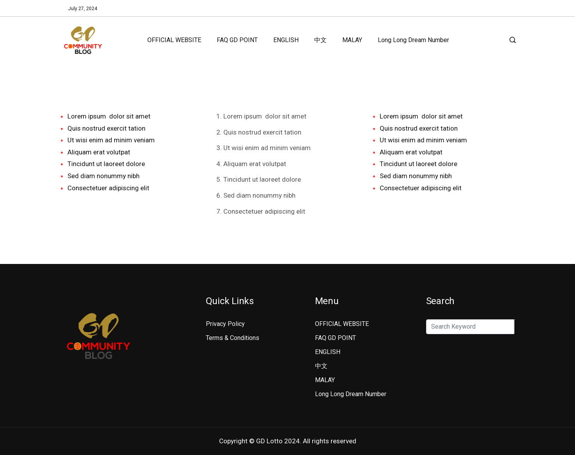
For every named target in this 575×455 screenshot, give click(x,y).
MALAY (352, 40)
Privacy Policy (225, 324)
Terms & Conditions (232, 338)
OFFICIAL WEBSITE (174, 40)
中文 (320, 40)
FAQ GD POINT (237, 40)
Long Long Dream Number (413, 40)
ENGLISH (286, 40)
